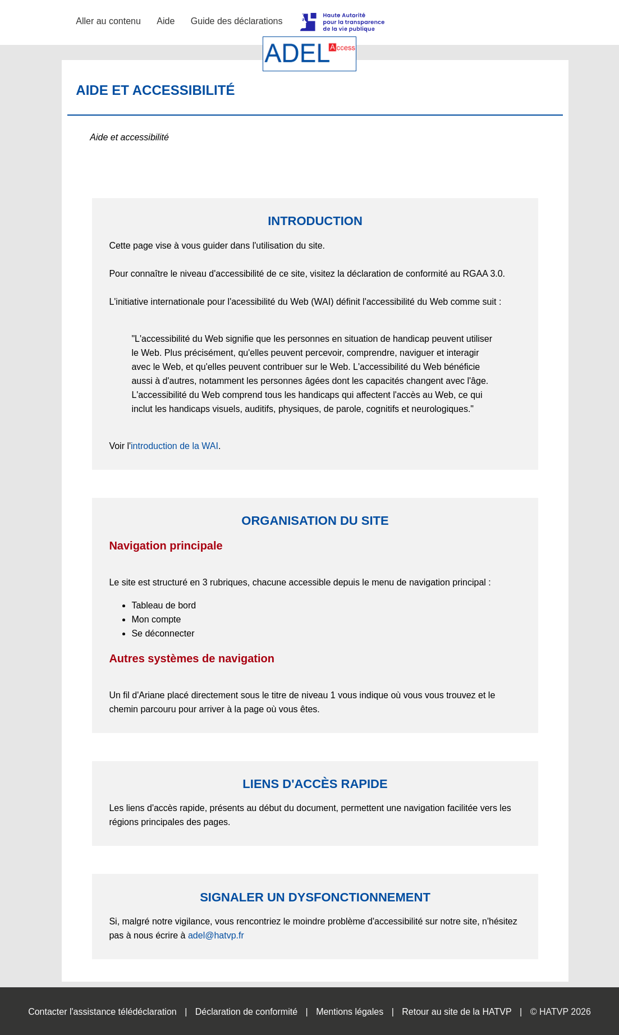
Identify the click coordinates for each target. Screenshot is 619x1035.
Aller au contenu (108, 21)
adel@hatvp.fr (216, 935)
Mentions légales (349, 1011)
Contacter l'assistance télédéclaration (102, 1011)
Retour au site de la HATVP (456, 1011)
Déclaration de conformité (246, 1011)
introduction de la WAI (174, 446)
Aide (166, 21)
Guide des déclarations (237, 21)
